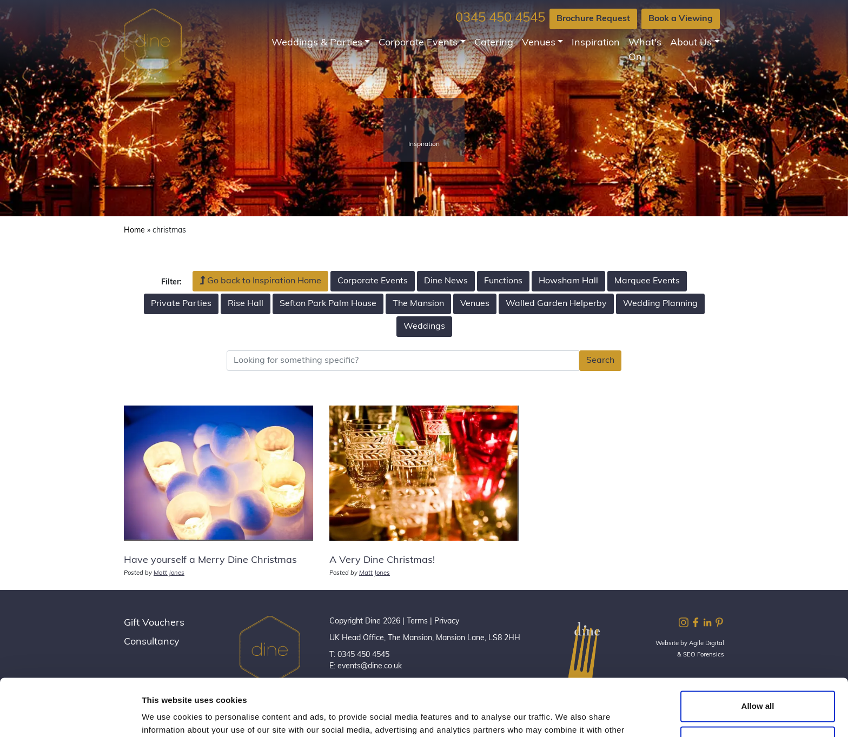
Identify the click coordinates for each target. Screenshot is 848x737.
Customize (758, 684)
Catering (493, 43)
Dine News (446, 281)
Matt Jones (169, 573)
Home (134, 231)
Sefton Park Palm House (328, 304)
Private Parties (181, 304)
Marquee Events (647, 281)
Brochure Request (593, 19)
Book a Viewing (680, 19)
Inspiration (596, 43)
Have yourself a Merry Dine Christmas (210, 560)
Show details (167, 715)
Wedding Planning (660, 304)
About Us (691, 43)
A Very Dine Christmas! (382, 560)
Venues (538, 43)
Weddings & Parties (316, 43)
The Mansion (418, 304)
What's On (644, 50)
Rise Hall (245, 304)
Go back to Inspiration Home (260, 280)
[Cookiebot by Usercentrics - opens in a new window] (70, 716)
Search (600, 360)
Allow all (757, 649)
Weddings (424, 326)
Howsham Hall (568, 281)
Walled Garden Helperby (556, 304)
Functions (503, 281)
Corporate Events (418, 43)
